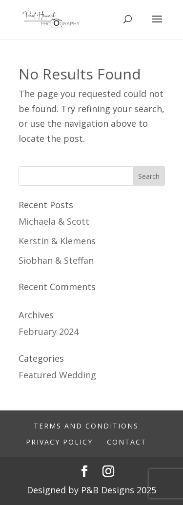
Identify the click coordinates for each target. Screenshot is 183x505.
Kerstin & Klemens (57, 241)
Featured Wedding (57, 375)
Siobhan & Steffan (56, 260)
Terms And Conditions (86, 425)
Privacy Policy (59, 442)
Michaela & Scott (54, 221)
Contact (126, 442)
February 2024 (49, 331)
